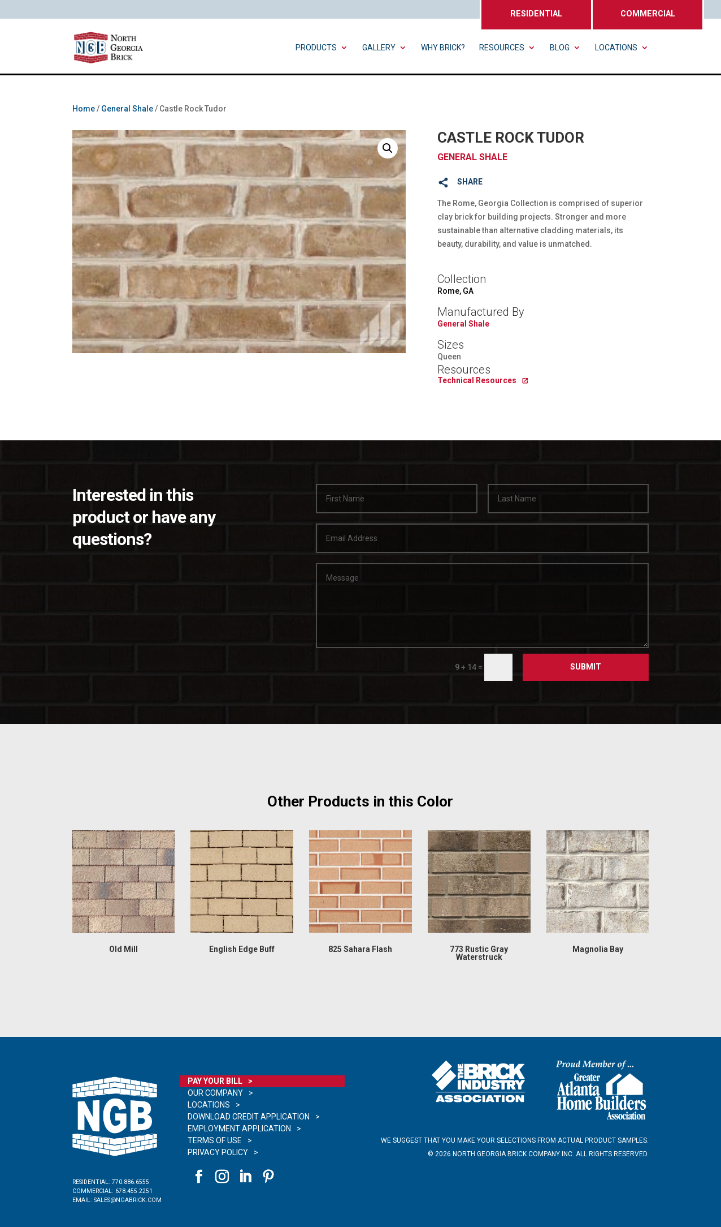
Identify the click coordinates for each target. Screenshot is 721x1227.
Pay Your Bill (215, 1081)
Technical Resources (476, 380)
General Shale (127, 108)
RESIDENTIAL (536, 14)
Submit (585, 666)
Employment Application (239, 1128)
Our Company (215, 1092)
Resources (501, 48)
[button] (387, 148)
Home (83, 108)
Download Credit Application (249, 1116)
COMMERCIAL (647, 14)
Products (316, 48)
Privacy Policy (218, 1152)
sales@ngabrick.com (128, 1200)
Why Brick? (443, 48)
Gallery (379, 48)
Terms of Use (215, 1140)
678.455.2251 (134, 1191)
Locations (616, 48)
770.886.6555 (130, 1182)
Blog (560, 48)
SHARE (470, 181)
